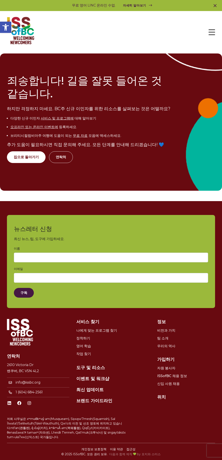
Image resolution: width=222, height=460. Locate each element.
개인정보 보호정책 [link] (93, 449)
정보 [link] (161, 321)
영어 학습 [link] (83, 346)
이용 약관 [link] (116, 449)
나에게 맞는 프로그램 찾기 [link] (96, 330)
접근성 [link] (130, 449)
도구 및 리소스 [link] (90, 367)
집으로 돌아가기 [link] (26, 157)
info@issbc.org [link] (28, 382)
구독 (23, 293)
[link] (5, 27)
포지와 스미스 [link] (151, 454)
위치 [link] (161, 397)
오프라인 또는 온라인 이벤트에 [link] (34, 127)
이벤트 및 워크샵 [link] (92, 378)
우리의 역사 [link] (166, 346)
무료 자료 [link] (80, 136)
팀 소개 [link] (162, 338)
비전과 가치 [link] (166, 330)
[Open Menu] (212, 32)
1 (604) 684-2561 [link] (29, 392)
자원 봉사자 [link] (166, 368)
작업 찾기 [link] (83, 354)
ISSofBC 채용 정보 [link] (172, 376)
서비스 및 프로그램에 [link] (57, 118)
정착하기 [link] (83, 338)
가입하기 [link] (166, 359)
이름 (18, 248)
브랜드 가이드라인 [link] (94, 400)
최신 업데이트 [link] (90, 389)
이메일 (19, 269)
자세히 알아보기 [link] (134, 5)
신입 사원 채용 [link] (168, 384)
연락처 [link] (61, 157)
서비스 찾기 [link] (87, 321)
